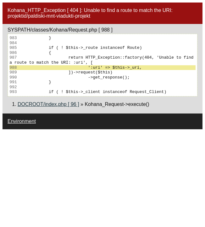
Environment (22, 121)
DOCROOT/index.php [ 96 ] (48, 104)
